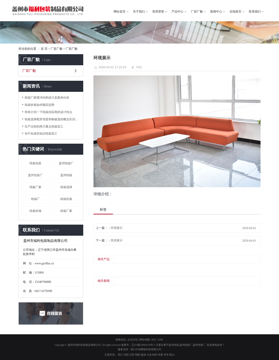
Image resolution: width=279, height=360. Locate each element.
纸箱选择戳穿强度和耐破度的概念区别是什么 (52, 119)
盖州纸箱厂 (66, 163)
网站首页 (119, 11)
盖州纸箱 (66, 175)
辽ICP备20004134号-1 (143, 344)
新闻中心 (216, 11)
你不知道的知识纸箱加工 (41, 133)
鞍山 (172, 354)
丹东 (166, 354)
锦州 (154, 354)
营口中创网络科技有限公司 (146, 349)
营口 (120, 354)
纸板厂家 (35, 187)
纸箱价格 (66, 199)
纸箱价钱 (35, 211)
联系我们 (255, 11)
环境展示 (117, 228)
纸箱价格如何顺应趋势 (39, 104)
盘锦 (143, 354)
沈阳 (126, 354)
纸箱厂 (35, 199)
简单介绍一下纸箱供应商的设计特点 (48, 112)
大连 (149, 354)
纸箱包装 (35, 163)
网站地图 (145, 339)
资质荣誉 (158, 11)
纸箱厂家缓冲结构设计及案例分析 (47, 97)
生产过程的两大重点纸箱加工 (44, 126)
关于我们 (139, 11)
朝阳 (137, 354)
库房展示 (117, 240)
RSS (153, 339)
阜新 (160, 354)
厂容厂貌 (197, 11)
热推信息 (121, 339)
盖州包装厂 (35, 175)
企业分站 (133, 339)
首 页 (44, 48)
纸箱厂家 (66, 211)
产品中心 (177, 11)
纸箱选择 (66, 187)
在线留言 (235, 11)
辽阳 (131, 354)
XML (160, 339)
